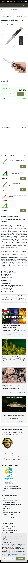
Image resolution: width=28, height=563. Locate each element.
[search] (25, 9)
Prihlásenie (17, 4)
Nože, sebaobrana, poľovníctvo (15, 16)
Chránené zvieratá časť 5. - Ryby (11, 414)
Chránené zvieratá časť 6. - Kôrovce (12, 385)
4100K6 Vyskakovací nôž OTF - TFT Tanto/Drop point (17, 172)
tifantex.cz (17, 518)
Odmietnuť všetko (9, 559)
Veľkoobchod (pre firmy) (10, 514)
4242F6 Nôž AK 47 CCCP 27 (16, 205)
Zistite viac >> (15, 434)
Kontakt (5, 506)
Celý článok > (22, 335)
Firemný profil (6, 508)
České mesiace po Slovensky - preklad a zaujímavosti (11, 326)
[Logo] (14, 10)
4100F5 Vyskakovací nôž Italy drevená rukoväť (16, 161)
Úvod (3, 16)
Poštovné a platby (8, 499)
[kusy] (10, 94)
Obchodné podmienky (9, 502)
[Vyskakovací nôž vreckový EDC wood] (14, 36)
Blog (4, 510)
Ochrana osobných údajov (10, 500)
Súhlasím (20, 559)
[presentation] (2, 36)
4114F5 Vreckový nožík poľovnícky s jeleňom (14, 184)
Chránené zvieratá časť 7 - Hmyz (11, 357)
